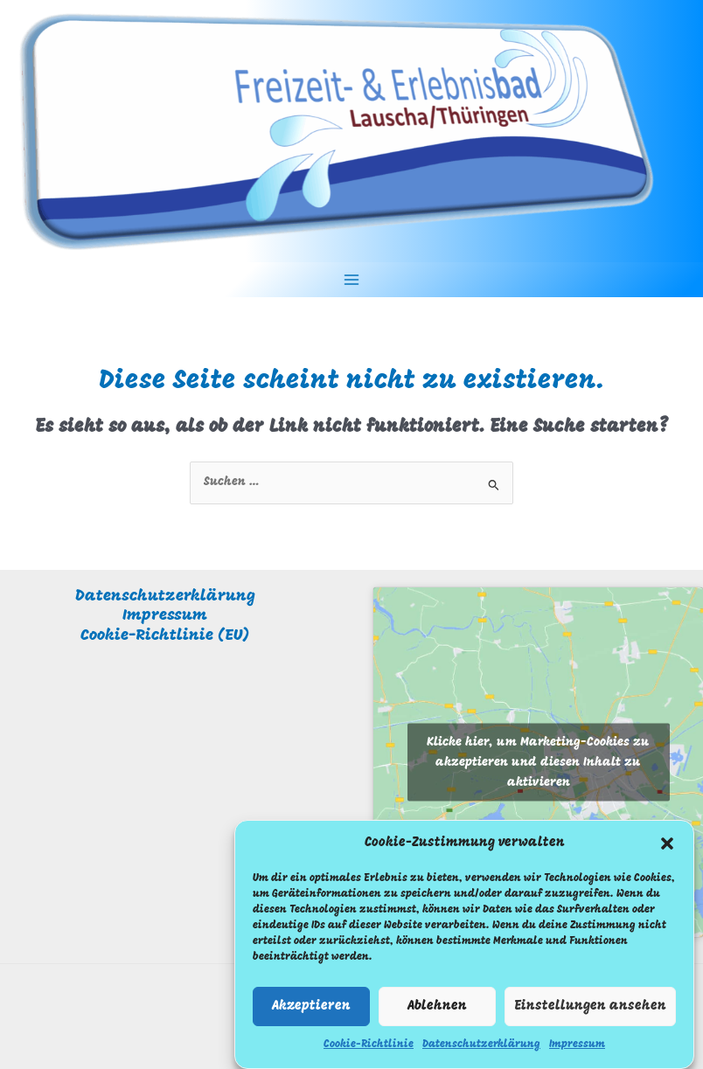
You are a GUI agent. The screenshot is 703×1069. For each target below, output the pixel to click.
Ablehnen (437, 1013)
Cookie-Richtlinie (369, 1052)
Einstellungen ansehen (590, 1013)
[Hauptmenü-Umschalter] (352, 280)
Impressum (577, 1052)
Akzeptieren (311, 1013)
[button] (667, 850)
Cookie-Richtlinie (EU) (164, 636)
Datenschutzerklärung (481, 1052)
